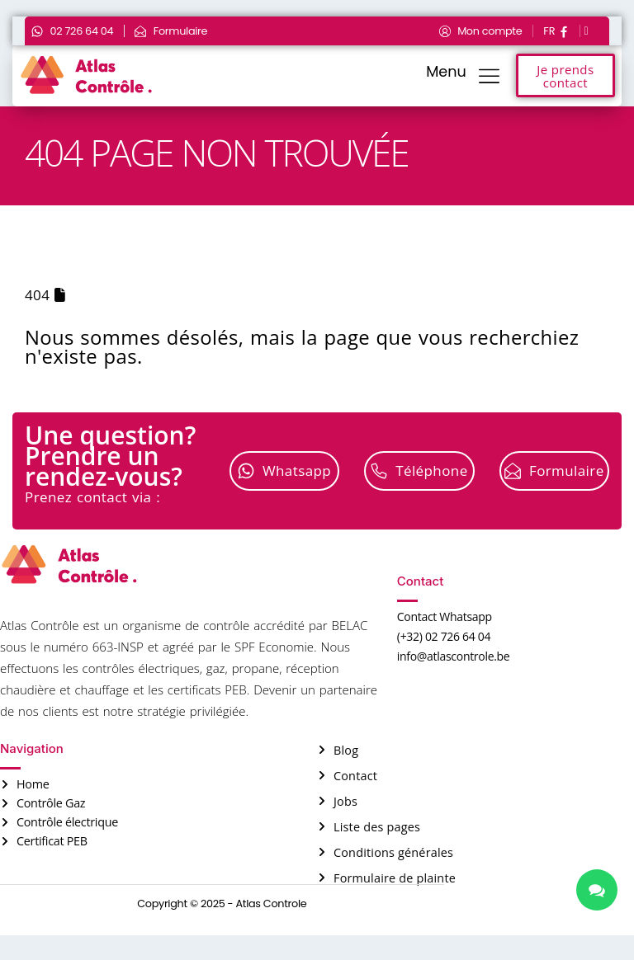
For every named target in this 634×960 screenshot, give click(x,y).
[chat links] (596, 890)
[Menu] (489, 75)
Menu (446, 72)
